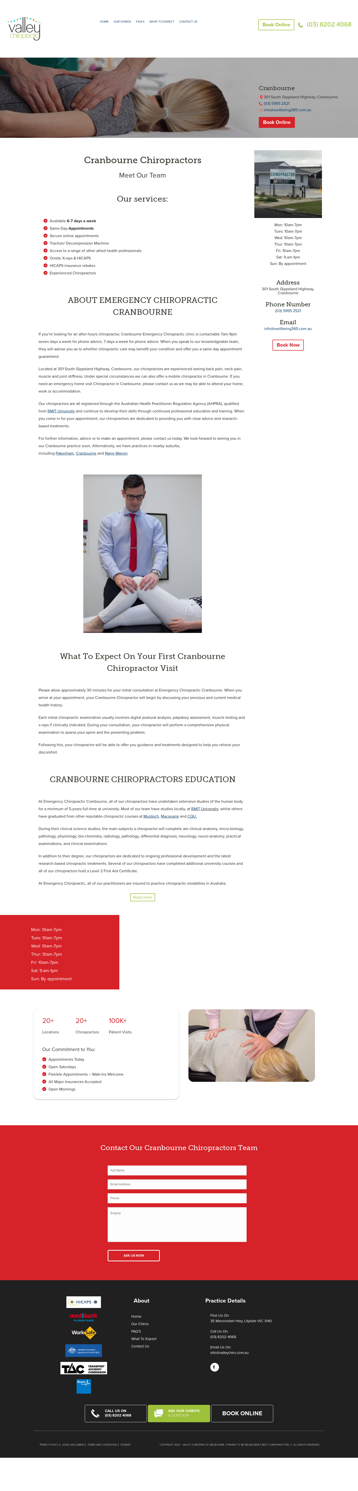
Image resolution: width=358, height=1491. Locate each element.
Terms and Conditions (102, 1444)
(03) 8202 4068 (329, 24)
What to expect (161, 21)
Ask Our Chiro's (186, 1413)
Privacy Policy (49, 1444)
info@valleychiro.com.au (229, 1352)
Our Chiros (122, 21)
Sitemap (126, 1444)
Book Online (276, 25)
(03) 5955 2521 (276, 103)
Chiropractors (87, 1032)
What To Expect (143, 1339)
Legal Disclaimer (73, 1444)
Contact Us (188, 21)
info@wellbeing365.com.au (287, 110)
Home (104, 21)
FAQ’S (140, 21)
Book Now (288, 345)
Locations (50, 1032)
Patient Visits (120, 1032)
